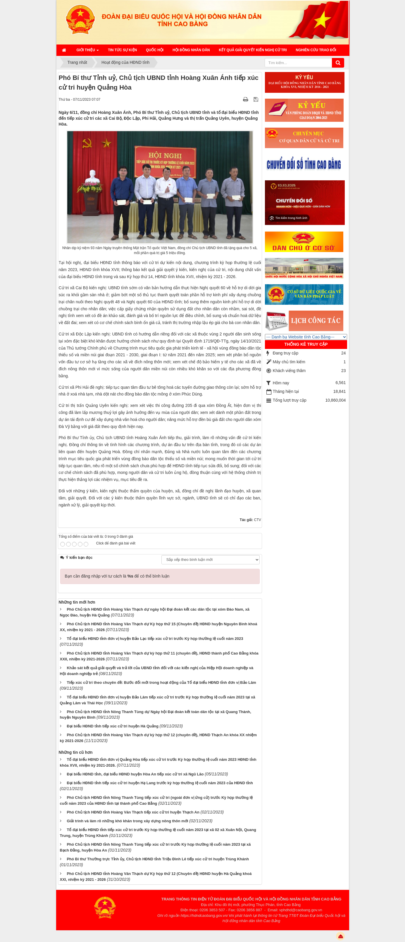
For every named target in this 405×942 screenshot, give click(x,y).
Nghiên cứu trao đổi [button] (316, 50)
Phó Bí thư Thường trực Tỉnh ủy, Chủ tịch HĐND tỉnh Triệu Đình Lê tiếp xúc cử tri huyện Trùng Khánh (158, 859)
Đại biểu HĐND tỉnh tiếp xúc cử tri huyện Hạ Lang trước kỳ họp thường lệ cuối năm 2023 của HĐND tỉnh (160, 783)
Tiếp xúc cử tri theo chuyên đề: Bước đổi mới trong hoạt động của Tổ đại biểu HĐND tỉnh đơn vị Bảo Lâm (161, 682)
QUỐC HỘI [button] (154, 50)
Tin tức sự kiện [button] (122, 50)
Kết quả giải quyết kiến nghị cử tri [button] (253, 50)
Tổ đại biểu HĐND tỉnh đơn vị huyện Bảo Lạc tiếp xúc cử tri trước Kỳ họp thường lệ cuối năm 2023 (155, 638)
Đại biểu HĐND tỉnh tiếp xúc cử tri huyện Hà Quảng (112, 726)
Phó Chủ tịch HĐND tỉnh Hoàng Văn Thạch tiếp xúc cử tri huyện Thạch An (133, 812)
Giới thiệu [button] (88, 52)
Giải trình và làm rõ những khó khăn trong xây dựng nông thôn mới (127, 821)
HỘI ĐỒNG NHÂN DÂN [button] (191, 50)
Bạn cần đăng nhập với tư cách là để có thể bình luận (117, 576)
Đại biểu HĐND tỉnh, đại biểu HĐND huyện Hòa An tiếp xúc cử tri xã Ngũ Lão (135, 774)
